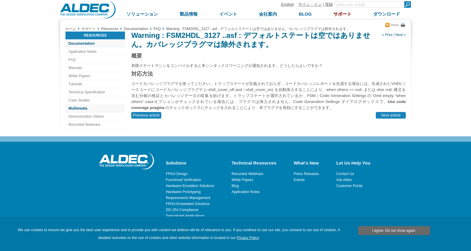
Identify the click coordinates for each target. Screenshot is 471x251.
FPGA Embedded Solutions (188, 204)
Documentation (81, 43)
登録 (329, 4)
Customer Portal (349, 186)
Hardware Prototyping (183, 192)
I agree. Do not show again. (394, 230)
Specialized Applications (185, 216)
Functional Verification (183, 180)
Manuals (75, 68)
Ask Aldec (344, 180)
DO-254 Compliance (182, 210)
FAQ (72, 60)
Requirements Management (188, 198)
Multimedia (77, 108)
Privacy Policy (248, 238)
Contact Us (345, 174)
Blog (235, 186)
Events (299, 180)
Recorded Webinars (84, 124)
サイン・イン (310, 4)
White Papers (79, 76)
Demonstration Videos (86, 116)
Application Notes (82, 52)
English (287, 4)
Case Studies (79, 100)
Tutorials (75, 84)
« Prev (387, 35)
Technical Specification (86, 92)
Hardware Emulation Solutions (190, 186)
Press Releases (306, 174)
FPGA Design (177, 174)
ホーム (70, 29)
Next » (400, 35)
